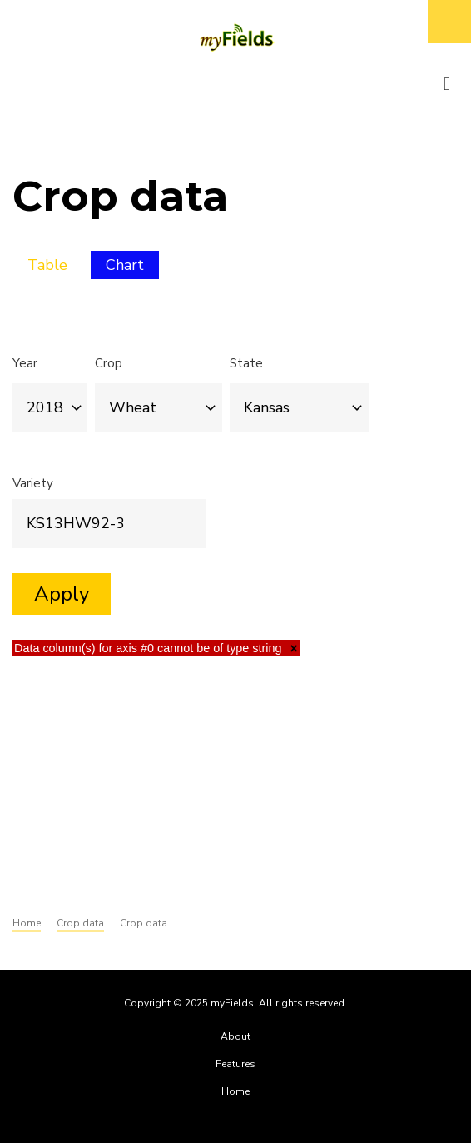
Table (47, 265)
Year (24, 363)
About (235, 1036)
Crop (108, 363)
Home (235, 1091)
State (246, 363)
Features (235, 1064)
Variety (32, 483)
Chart (132, 267)
